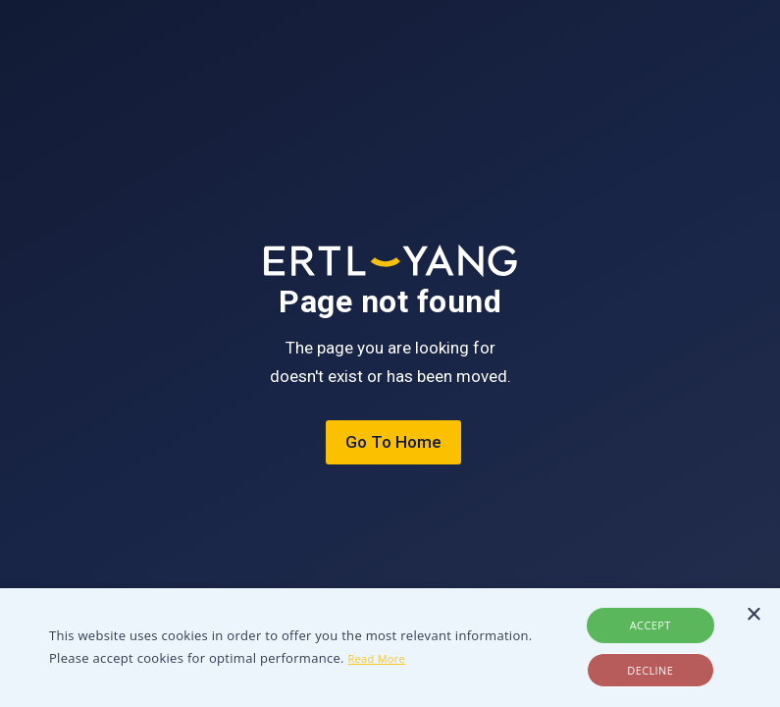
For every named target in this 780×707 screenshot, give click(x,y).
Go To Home (393, 442)
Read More (377, 658)
